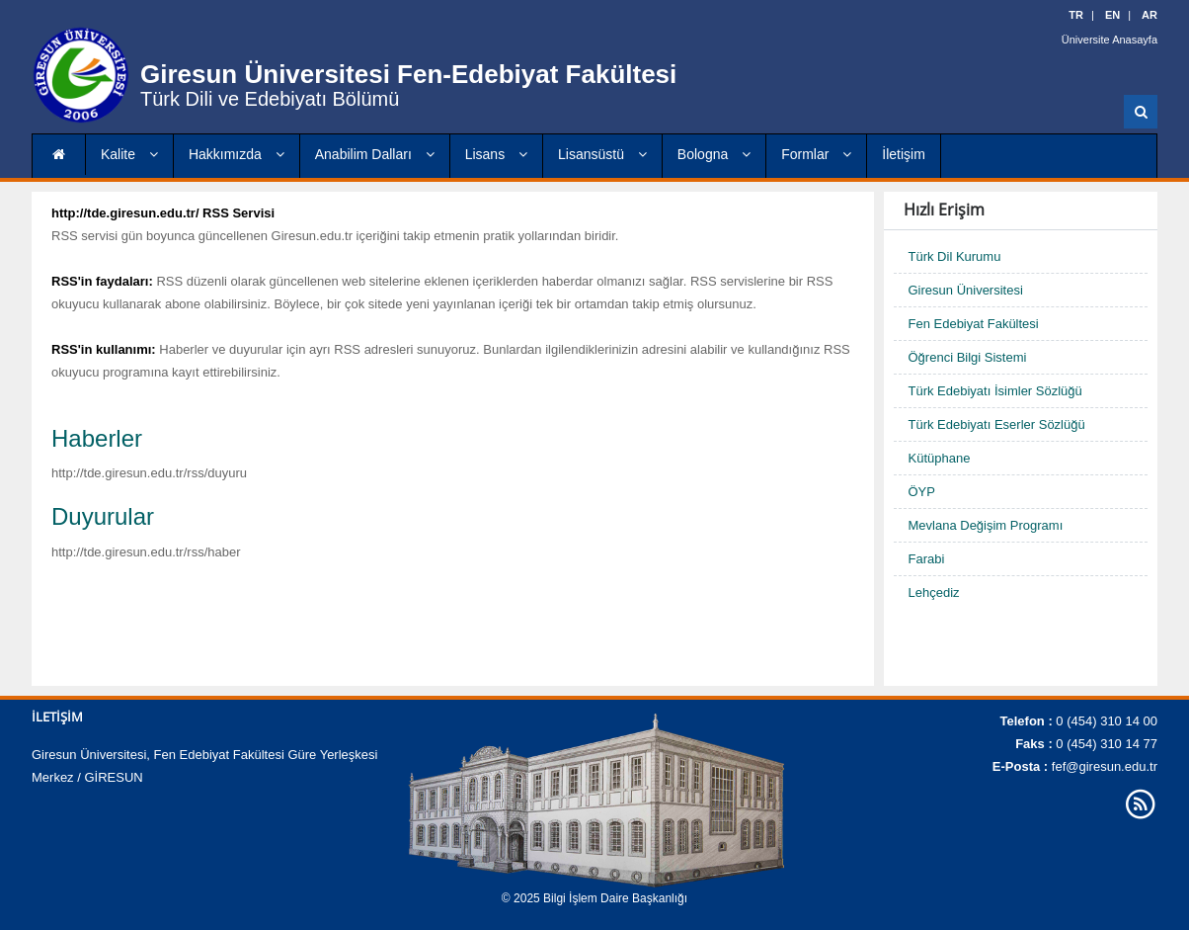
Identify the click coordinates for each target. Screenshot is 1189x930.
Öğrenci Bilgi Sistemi (968, 357)
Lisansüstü (602, 154)
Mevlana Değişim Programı (986, 525)
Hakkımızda (236, 154)
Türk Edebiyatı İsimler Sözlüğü (995, 390)
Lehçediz (934, 592)
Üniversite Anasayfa (1109, 39)
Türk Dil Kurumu (955, 256)
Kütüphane (940, 458)
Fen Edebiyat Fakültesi (974, 323)
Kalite (129, 154)
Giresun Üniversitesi (966, 290)
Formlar (816, 154)
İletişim (903, 154)
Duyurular (102, 516)
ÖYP (922, 491)
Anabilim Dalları (375, 154)
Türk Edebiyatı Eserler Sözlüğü (997, 424)
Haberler (96, 438)
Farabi (927, 558)
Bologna (714, 154)
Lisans (496, 154)
